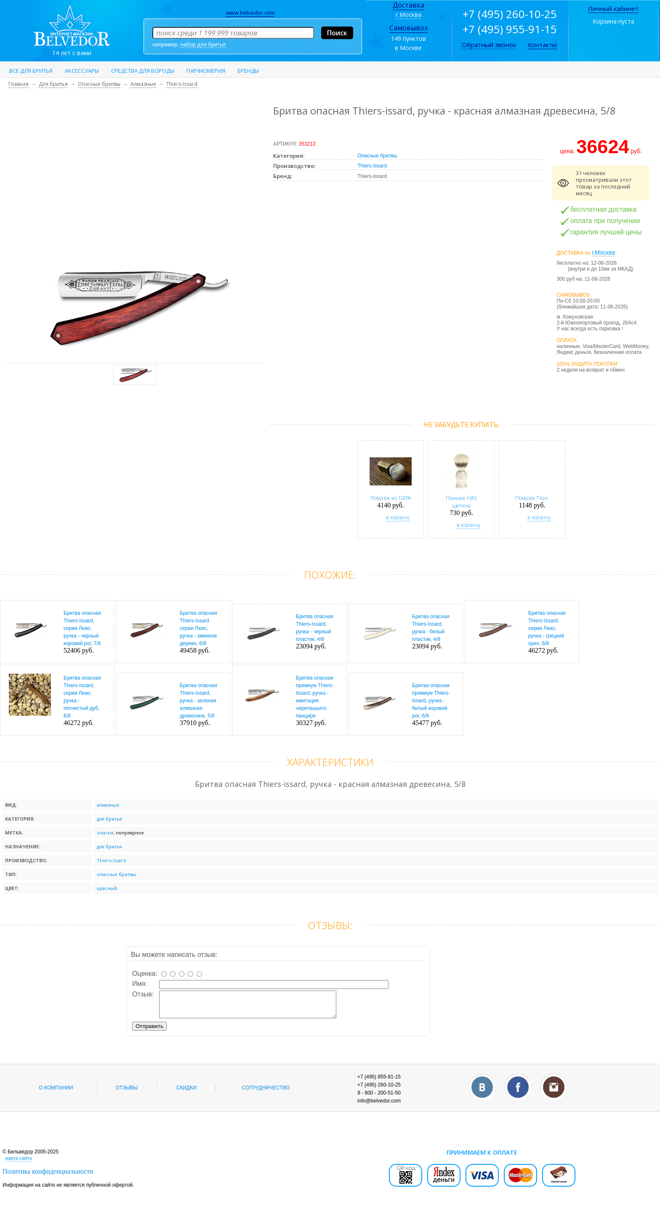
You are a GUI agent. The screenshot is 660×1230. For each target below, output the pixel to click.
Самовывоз (408, 27)
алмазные (108, 805)
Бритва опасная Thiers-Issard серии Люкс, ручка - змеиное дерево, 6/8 (198, 628)
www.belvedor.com (250, 12)
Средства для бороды (142, 70)
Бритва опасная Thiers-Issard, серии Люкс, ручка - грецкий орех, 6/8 (547, 628)
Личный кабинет (613, 8)
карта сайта (18, 1163)
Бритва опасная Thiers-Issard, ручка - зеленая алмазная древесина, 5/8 (198, 701)
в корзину (398, 517)
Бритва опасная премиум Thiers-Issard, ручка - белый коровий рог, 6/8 (431, 701)
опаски (105, 832)
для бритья (109, 819)
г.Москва (408, 15)
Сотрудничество (266, 1093)
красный (107, 888)
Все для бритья (31, 70)
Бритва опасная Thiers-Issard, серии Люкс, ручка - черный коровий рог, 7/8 (82, 628)
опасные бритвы (116, 874)
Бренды (248, 70)
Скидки (186, 1093)
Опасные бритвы (377, 156)
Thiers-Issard (372, 166)
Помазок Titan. (532, 498)
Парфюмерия (205, 70)
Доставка (408, 5)
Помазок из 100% (390, 498)
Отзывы (126, 1093)
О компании (56, 1093)
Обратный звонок (489, 44)
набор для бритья (203, 44)
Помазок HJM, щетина (461, 501)
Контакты (542, 44)
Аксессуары (82, 70)
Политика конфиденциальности (48, 1176)
